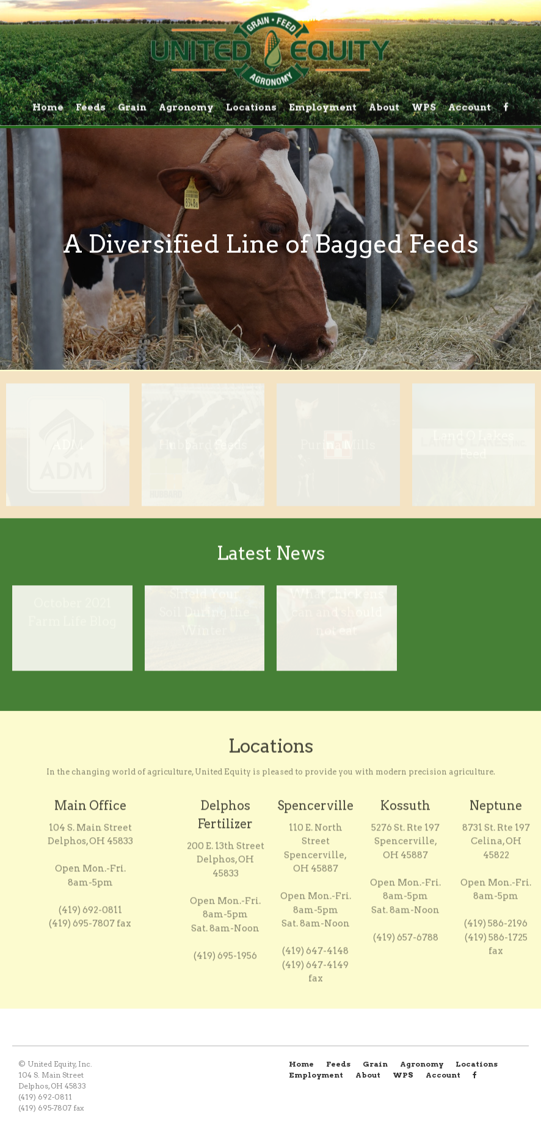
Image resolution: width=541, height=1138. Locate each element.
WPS (424, 107)
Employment (323, 107)
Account (469, 107)
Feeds (91, 107)
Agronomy (186, 107)
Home (48, 107)
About (384, 107)
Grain (132, 107)
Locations (251, 107)
